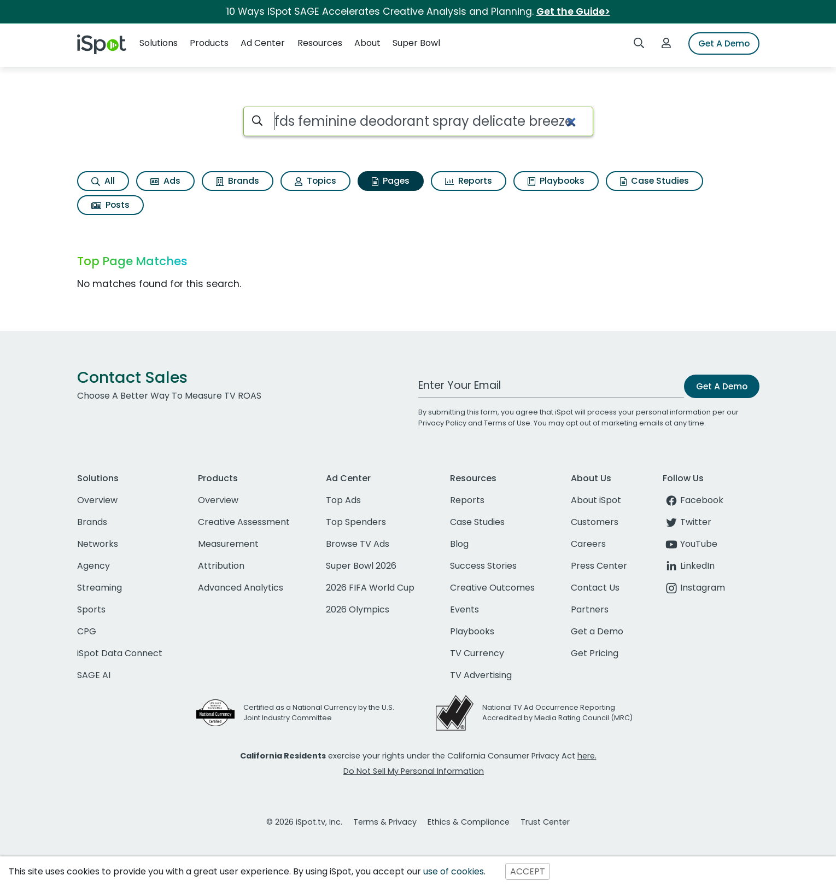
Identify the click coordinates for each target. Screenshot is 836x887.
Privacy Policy (442, 423)
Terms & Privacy (385, 821)
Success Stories (483, 565)
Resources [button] (319, 43)
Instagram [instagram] (694, 587)
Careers (588, 544)
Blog (459, 544)
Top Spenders (356, 522)
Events (464, 609)
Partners (590, 609)
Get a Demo (597, 631)
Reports (468, 180)
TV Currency (477, 653)
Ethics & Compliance (469, 821)
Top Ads (343, 500)
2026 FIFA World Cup (370, 587)
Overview (97, 500)
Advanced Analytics (240, 587)
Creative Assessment (244, 522)
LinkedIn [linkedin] (689, 565)
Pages (391, 180)
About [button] (367, 43)
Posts (110, 205)
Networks (97, 544)
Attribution (221, 565)
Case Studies (654, 180)
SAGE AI (93, 675)
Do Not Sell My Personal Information (413, 771)
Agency (93, 565)
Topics (315, 180)
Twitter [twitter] (687, 522)
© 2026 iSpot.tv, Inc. (304, 821)
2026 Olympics (357, 609)
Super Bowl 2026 (361, 565)
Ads (165, 180)
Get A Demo (724, 43)
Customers (594, 522)
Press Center (599, 565)
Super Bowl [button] (416, 43)
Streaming (99, 587)
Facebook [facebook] (693, 500)
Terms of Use (507, 423)
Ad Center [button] (263, 43)
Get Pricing (594, 653)
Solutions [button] (158, 43)
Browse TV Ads (357, 544)
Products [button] (209, 43)
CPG (86, 631)
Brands (237, 180)
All (103, 180)
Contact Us (595, 587)
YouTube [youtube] (690, 544)
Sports (91, 609)
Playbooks (556, 180)
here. (587, 755)
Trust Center (545, 821)
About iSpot (596, 500)
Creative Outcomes (492, 587)
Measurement (228, 544)
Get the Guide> (573, 11)
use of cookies (453, 871)
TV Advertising (481, 675)
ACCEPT (527, 871)
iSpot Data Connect (119, 653)
